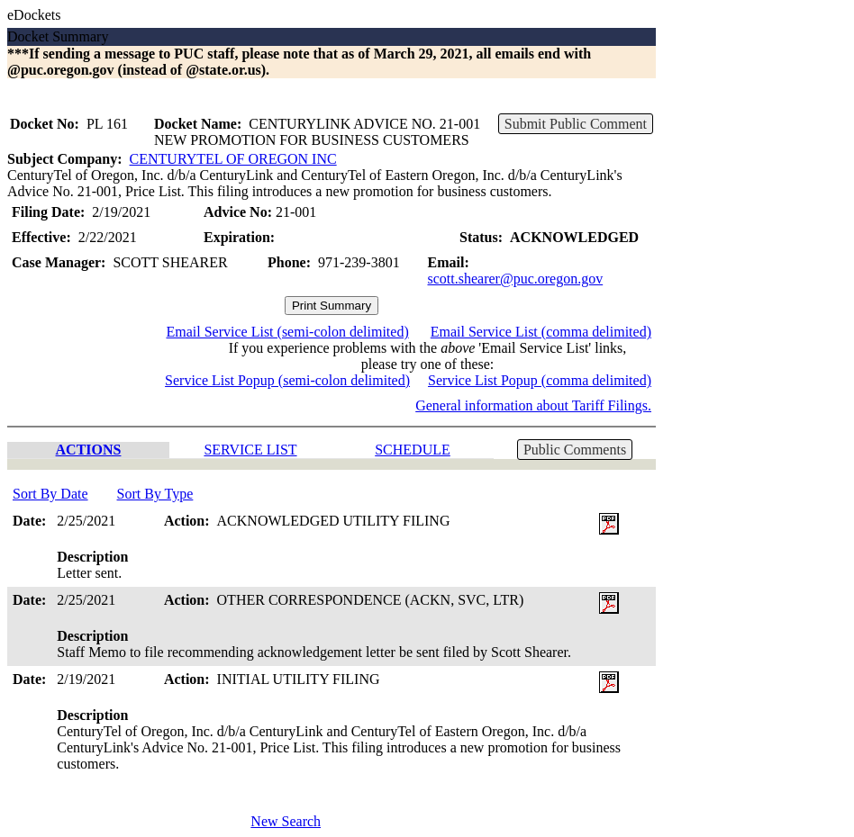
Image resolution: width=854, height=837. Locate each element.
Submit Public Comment (575, 123)
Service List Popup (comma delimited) (539, 380)
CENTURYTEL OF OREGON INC (233, 158)
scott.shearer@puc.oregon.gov (516, 278)
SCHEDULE (412, 449)
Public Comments (574, 449)
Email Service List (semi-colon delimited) (287, 331)
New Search (285, 821)
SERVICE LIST (250, 449)
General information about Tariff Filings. (533, 405)
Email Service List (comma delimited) (541, 331)
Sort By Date (50, 493)
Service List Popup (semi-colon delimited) (287, 380)
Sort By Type (155, 493)
